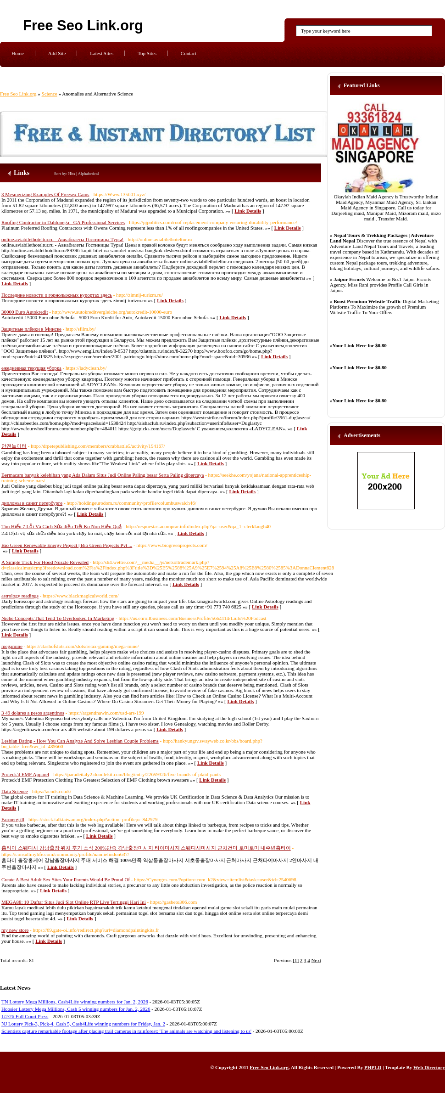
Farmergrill (12, 819)
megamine (11, 646)
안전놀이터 (14, 446)
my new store (14, 930)
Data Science (14, 791)
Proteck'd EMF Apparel (25, 774)
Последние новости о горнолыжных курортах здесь (56, 295)
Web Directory (429, 1067)
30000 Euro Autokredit (24, 312)
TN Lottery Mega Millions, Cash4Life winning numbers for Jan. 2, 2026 (74, 1001)
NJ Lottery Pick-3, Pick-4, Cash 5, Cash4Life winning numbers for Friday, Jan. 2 (83, 1023)
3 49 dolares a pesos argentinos (32, 713)
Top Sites (147, 53)
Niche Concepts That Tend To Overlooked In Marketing (57, 618)
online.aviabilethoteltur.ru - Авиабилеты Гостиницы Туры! (62, 239)
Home (17, 53)
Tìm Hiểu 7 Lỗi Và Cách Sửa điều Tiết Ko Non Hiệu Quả (61, 526)
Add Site (57, 53)
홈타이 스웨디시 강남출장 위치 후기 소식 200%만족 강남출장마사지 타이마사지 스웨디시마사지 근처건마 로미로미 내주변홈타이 (146, 848)
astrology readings (20, 595)
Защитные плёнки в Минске (31, 329)
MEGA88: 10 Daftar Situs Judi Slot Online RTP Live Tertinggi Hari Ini (73, 902)
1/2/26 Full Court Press (24, 1016)
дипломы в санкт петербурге (31, 503)
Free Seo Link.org (83, 25)
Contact (188, 53)
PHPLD (372, 1067)
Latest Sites (101, 53)
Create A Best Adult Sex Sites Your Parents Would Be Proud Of (65, 879)
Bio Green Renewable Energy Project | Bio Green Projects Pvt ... (66, 545)
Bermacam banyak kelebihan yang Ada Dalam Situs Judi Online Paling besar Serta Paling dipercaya (102, 475)
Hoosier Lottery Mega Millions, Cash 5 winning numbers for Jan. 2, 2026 (75, 1009)
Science (49, 93)
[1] (296, 960)
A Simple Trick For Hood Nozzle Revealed (45, 562)
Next (316, 960)
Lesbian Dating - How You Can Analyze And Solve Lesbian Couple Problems (80, 741)
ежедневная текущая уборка (31, 368)
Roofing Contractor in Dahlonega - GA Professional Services (63, 222)
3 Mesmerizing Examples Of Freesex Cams (45, 194)
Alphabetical (88, 173)
